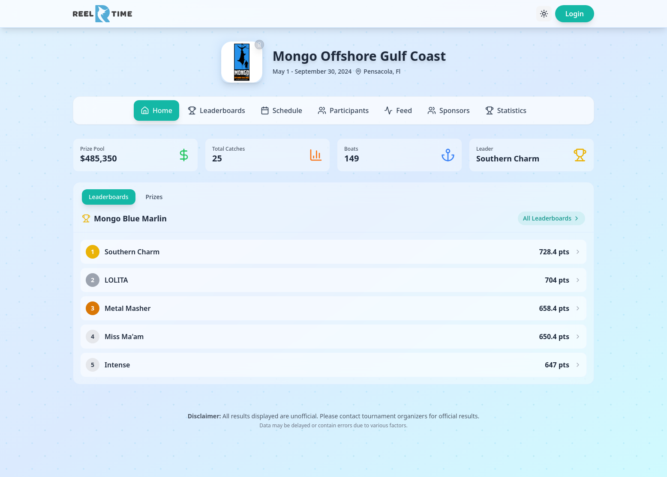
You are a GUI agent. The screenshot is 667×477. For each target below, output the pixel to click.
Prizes (154, 197)
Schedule (281, 110)
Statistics (505, 110)
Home (156, 110)
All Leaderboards (551, 218)
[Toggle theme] (544, 13)
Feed (398, 110)
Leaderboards (216, 110)
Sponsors (448, 110)
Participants (343, 110)
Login (574, 13)
